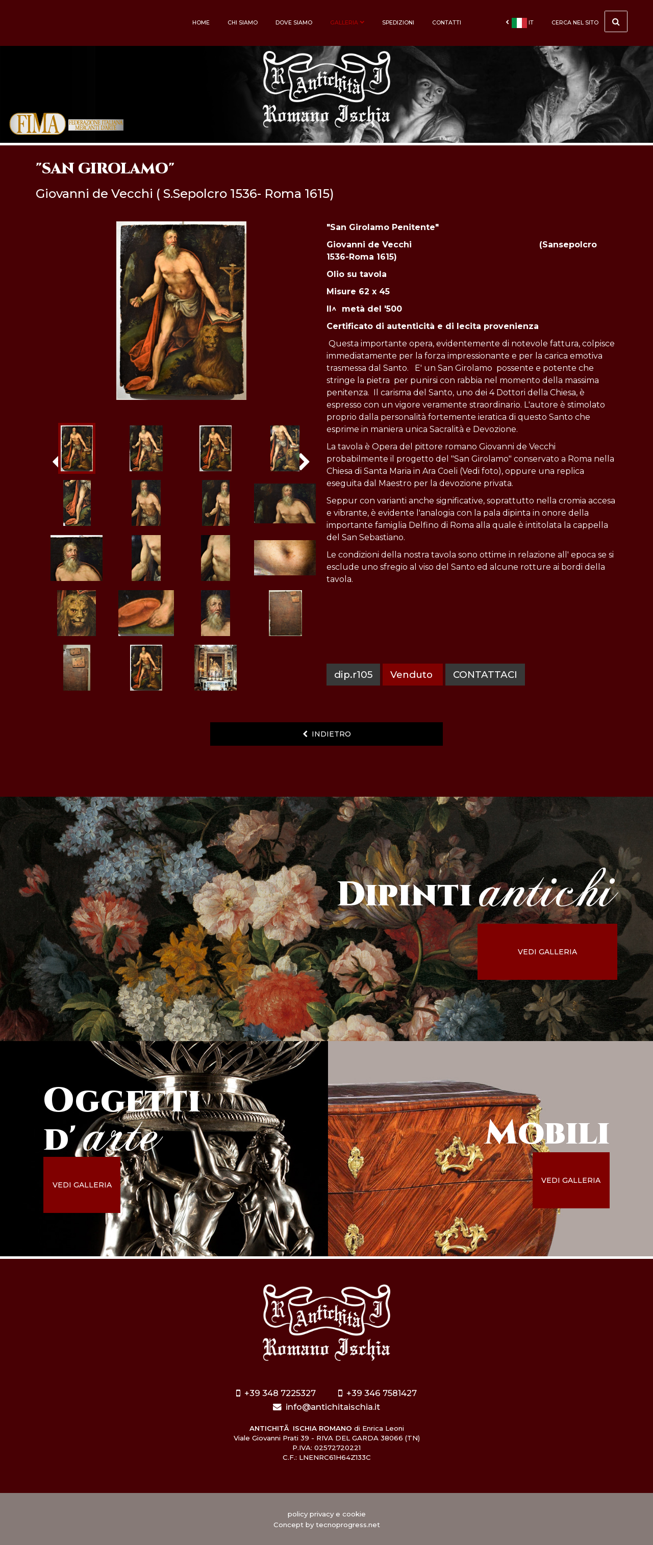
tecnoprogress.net (348, 1525)
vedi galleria (549, 951)
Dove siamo (293, 22)
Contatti (446, 22)
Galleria (347, 22)
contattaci (485, 674)
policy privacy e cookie (327, 1514)
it (520, 23)
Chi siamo (243, 22)
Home (201, 22)
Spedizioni (398, 22)
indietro (327, 734)
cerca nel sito (589, 21)
